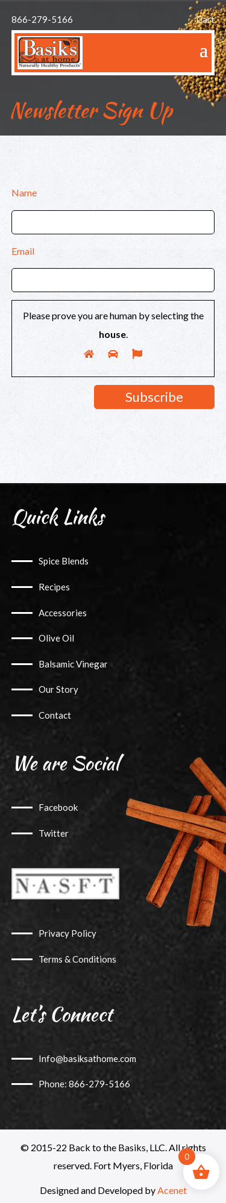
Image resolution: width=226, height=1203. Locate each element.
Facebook (58, 807)
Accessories (63, 612)
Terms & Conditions (77, 959)
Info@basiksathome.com (87, 1058)
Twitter (54, 833)
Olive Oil (56, 638)
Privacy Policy (67, 933)
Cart (205, 19)
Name (24, 192)
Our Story (58, 689)
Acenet (172, 1190)
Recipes (54, 586)
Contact (55, 715)
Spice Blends (64, 560)
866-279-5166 (42, 19)
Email (22, 251)
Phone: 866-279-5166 (84, 1083)
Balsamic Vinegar (73, 663)
